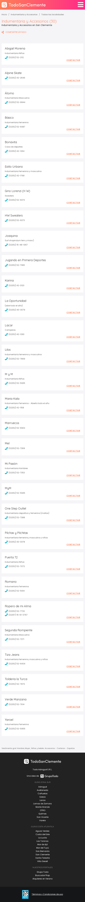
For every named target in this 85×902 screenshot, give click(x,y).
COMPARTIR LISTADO (14, 32)
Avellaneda (42, 790)
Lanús (43, 800)
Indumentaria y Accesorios (24, 14)
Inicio (4, 14)
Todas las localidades (52, 14)
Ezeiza (43, 797)
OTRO (42, 810)
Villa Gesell (42, 861)
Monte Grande (43, 807)
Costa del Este (43, 834)
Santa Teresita (42, 858)
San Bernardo (42, 851)
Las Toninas (42, 841)
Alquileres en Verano (42, 878)
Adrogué (42, 786)
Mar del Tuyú (42, 847)
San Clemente (43, 854)
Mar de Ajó (42, 844)
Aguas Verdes (42, 831)
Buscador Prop (42, 875)
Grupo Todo (42, 872)
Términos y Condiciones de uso (47, 894)
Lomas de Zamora (42, 803)
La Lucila (42, 837)
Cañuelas (42, 793)
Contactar (73, 60)
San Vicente (42, 817)
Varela (42, 820)
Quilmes (42, 813)
